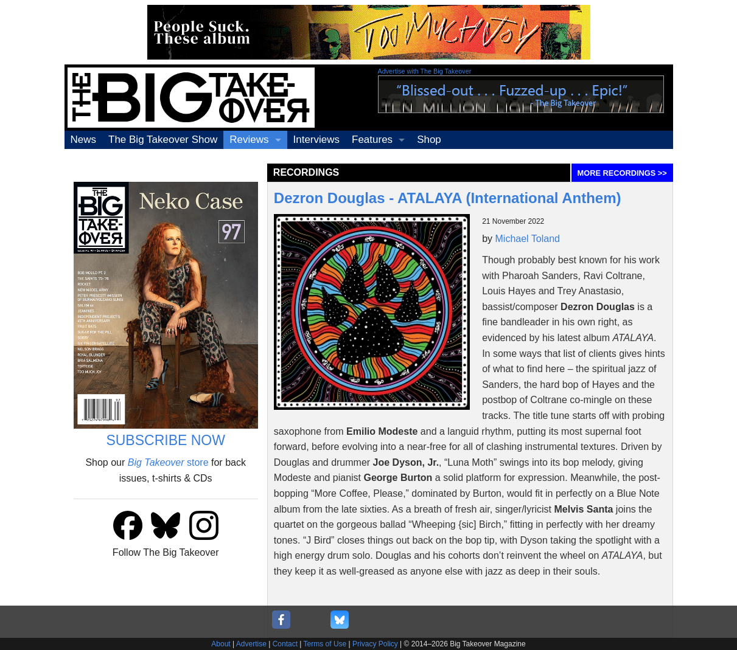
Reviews (248, 139)
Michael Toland (527, 238)
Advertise (251, 644)
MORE (622, 173)
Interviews (316, 139)
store (168, 462)
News (84, 139)
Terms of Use (325, 644)
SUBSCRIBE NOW (165, 440)
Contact (285, 644)
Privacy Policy (375, 644)
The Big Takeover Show (162, 139)
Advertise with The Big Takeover (425, 71)
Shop (429, 139)
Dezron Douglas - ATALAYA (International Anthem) (447, 198)
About (220, 644)
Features (372, 139)
